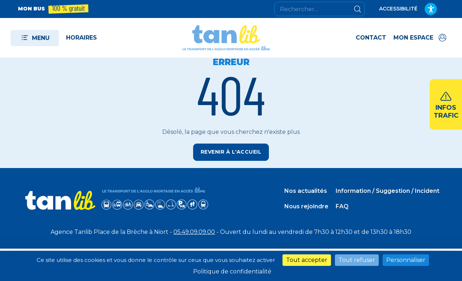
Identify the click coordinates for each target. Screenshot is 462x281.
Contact (371, 37)
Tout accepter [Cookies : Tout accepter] (306, 260)
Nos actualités (305, 190)
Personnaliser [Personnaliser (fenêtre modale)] (405, 260)
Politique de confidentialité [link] (232, 271)
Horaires (81, 37)
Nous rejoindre (306, 206)
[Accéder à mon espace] (420, 37)
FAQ (342, 206)
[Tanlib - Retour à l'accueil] (226, 37)
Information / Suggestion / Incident (387, 190)
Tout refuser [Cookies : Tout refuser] (357, 260)
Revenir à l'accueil (231, 152)
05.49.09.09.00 (194, 231)
